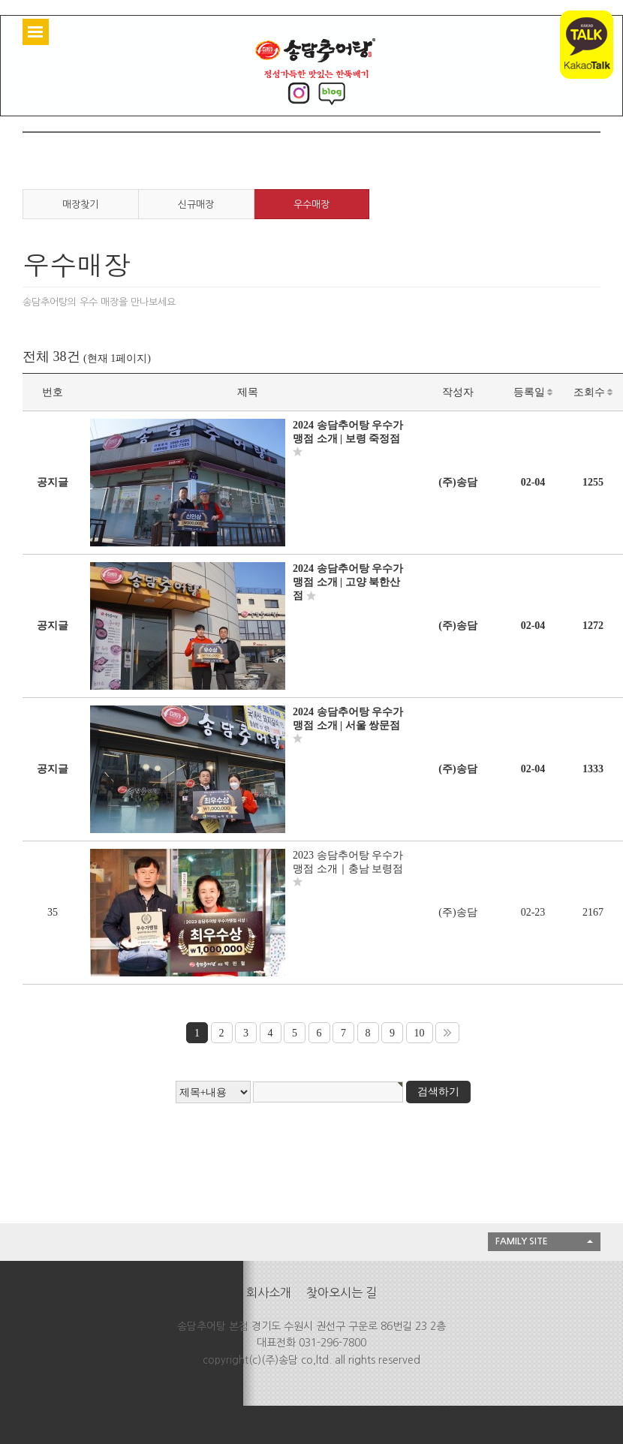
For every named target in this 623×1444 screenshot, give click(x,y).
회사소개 (268, 1292)
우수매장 (311, 204)
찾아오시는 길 (341, 1292)
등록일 (533, 392)
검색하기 (438, 1091)
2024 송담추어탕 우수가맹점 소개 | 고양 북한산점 (348, 582)
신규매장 (196, 204)
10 (419, 1033)
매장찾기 (80, 204)
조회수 (593, 392)
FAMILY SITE (521, 1241)
